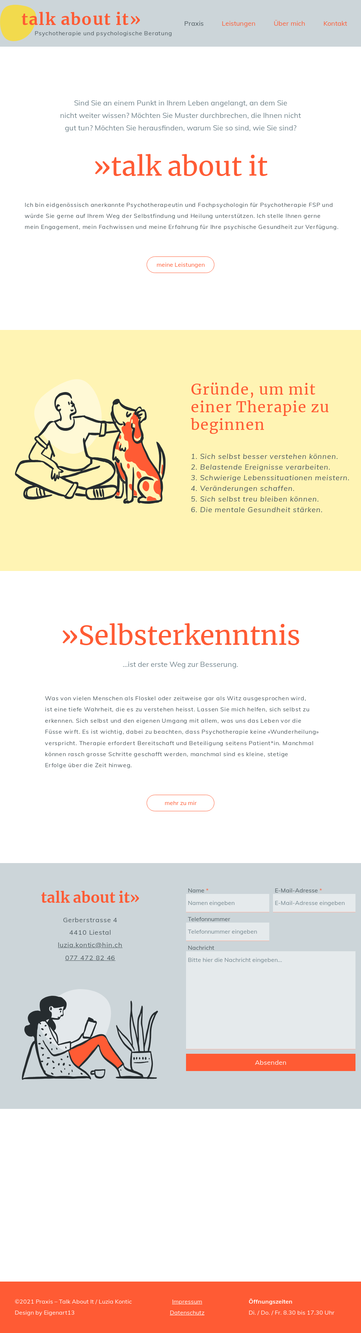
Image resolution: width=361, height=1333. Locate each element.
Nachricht (201, 948)
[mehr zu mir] (180, 803)
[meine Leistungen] (180, 264)
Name (196, 890)
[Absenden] (270, 1062)
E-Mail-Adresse (296, 890)
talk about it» (81, 19)
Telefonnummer (209, 919)
